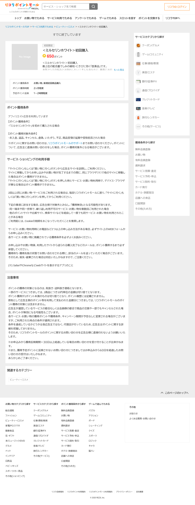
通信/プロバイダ (147, 91)
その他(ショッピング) (15, 476)
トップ (18, 18)
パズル (92, 410)
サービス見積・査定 (145, 171)
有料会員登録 (142, 160)
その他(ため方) (143, 209)
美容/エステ (145, 73)
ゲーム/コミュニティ (149, 55)
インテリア (10, 456)
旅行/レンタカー (147, 118)
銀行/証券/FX (146, 82)
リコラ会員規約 (58, 492)
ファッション (11, 415)
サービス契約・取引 (145, 182)
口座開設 (140, 203)
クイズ (91, 431)
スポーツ (93, 436)
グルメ (8, 446)
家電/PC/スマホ (12, 425)
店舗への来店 (142, 198)
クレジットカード (147, 100)
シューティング (95, 425)
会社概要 (139, 492)
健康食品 (9, 431)
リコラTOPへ (173, 18)
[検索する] (93, 6)
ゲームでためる (108, 18)
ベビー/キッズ (11, 466)
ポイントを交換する (149, 18)
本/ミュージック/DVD (15, 441)
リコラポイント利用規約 (76, 492)
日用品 (8, 461)
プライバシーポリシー (124, 492)
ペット (8, 451)
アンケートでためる (85, 18)
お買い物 (140, 154)
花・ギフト (9, 436)
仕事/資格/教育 (147, 64)
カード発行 (141, 187)
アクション (93, 415)
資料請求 (140, 165)
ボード (92, 420)
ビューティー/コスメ (19, 380)
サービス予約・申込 (145, 176)
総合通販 (9, 410)
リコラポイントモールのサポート (65, 143)
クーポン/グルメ (147, 46)
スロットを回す (127, 18)
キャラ (92, 446)
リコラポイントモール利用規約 (100, 492)
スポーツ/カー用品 (14, 471)
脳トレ (91, 451)
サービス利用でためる (59, 18)
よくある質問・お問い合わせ (142, 418)
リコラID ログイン (177, 6)
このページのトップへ (177, 392)
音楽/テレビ (145, 109)
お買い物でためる (34, 18)
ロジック (92, 441)
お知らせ (133, 413)
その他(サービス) (148, 127)
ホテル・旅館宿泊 (144, 192)
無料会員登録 (142, 149)
